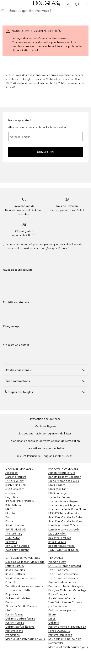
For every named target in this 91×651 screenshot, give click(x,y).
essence (10, 493)
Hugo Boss (12, 497)
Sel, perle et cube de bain (64, 639)
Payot (8, 517)
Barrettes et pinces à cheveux (24, 586)
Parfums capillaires (60, 635)
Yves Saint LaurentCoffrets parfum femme (65, 604)
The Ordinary (13, 533)
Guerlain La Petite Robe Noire (67, 509)
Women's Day (57, 561)
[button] (45, 369)
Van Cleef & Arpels (17, 545)
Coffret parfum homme (20, 626)
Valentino (11, 541)
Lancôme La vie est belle (64, 529)
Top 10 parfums (58, 570)
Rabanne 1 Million (59, 537)
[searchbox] (45, 11)
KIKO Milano (13, 505)
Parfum (9, 602)
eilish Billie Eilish (15, 485)
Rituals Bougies (15, 570)
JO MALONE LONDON (19, 501)
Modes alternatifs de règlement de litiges (45, 433)
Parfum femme (14, 614)
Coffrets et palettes (17, 598)
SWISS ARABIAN (15, 529)
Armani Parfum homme (62, 582)
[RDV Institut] (58, 4)
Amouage (11, 472)
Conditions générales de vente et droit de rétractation (45, 441)
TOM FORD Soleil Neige (63, 550)
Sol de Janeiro (14, 525)
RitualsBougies (57, 594)
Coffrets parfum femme (20, 618)
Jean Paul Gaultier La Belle (65, 517)
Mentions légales (45, 426)
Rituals (9, 521)
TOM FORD (12, 537)
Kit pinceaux (13, 594)
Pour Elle (10, 582)
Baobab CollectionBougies (65, 586)
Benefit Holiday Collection (64, 476)
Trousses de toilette (17, 590)
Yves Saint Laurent (17, 550)
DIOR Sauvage (57, 493)
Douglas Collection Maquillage (25, 561)
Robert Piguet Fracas (61, 545)
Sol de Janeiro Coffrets (20, 578)
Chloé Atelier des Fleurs (63, 481)
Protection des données (45, 419)
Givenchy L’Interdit (60, 497)
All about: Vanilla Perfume (21, 606)
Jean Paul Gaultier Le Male (65, 521)
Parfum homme (14, 622)
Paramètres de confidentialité (45, 448)
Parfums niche (14, 630)
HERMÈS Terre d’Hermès (63, 513)
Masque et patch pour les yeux (25, 639)
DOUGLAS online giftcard (64, 566)
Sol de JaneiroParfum (62, 598)
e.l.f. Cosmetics (14, 489)
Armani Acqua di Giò (61, 472)
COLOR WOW (14, 481)
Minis (8, 610)
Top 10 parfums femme (63, 574)
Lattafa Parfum (14, 566)
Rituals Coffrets (15, 574)
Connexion (45, 152)
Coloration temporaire (62, 610)
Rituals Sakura (57, 541)
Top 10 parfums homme (63, 578)
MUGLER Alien (57, 533)
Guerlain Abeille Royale (63, 501)
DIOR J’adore (56, 485)
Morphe (10, 513)
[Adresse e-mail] (45, 136)
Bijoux (52, 614)
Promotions (12, 635)
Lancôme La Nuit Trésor (63, 525)
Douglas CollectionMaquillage (67, 590)
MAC (8, 509)
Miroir (52, 618)
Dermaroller (55, 643)
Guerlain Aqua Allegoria (63, 505)
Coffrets (53, 622)
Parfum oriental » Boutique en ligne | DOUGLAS (67, 628)
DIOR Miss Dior (58, 489)
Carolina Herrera (15, 476)
